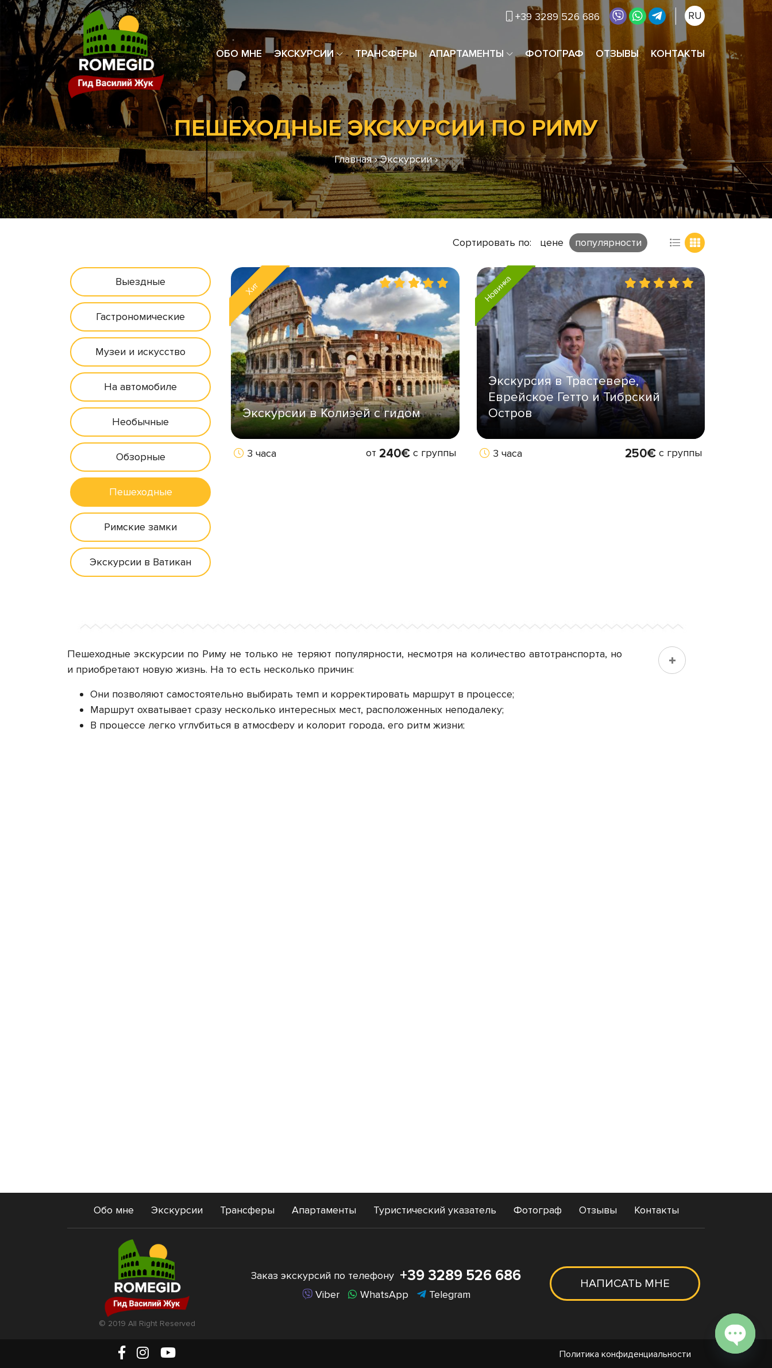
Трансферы (386, 53)
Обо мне (239, 53)
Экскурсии (304, 53)
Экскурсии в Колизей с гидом (331, 413)
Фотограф (554, 53)
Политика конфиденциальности (625, 1354)
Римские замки (140, 527)
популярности (608, 242)
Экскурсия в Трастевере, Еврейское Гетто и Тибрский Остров (574, 397)
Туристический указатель (434, 1210)
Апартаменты (466, 53)
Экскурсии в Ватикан (140, 562)
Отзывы (617, 53)
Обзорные (140, 456)
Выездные (140, 281)
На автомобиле (140, 386)
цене (551, 242)
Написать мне (625, 1283)
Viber (320, 1294)
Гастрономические (140, 316)
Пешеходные (140, 491)
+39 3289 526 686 (553, 16)
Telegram (443, 1294)
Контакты (678, 53)
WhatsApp (378, 1294)
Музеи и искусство (140, 351)
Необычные (140, 421)
